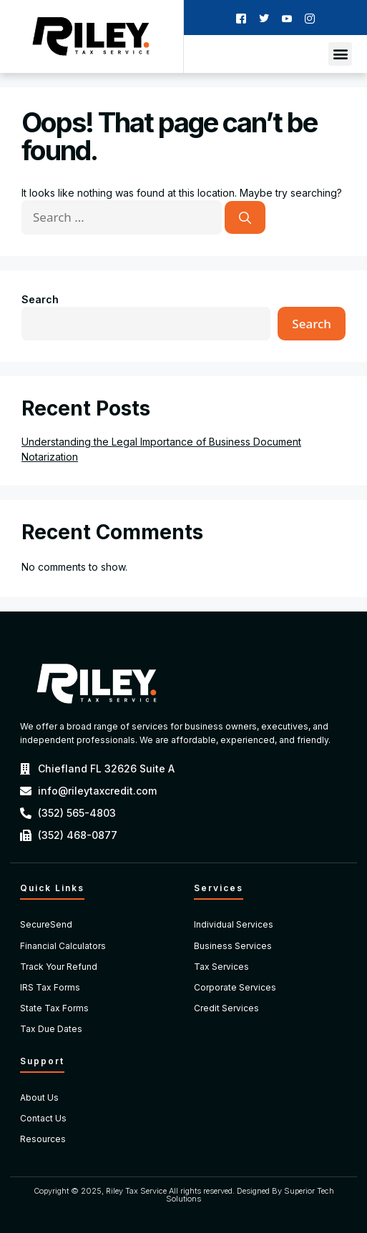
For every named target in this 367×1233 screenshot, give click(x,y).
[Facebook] (241, 17)
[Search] (245, 217)
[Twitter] (264, 17)
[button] (340, 54)
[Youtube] (287, 17)
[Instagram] (310, 17)
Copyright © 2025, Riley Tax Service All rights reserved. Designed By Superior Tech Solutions (184, 1195)
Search (40, 299)
